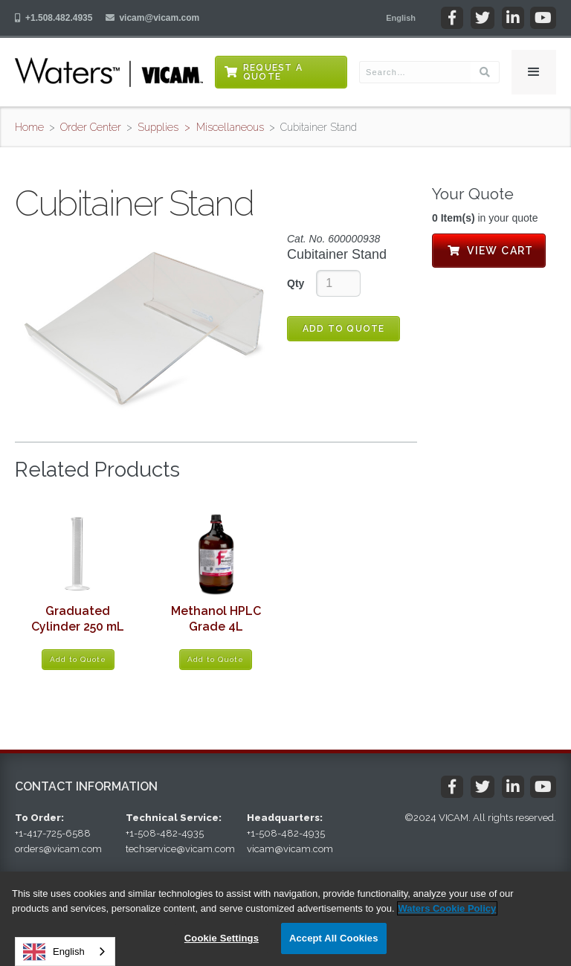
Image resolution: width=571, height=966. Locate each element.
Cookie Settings (221, 938)
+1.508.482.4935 (58, 18)
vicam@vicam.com (159, 18)
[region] (285, 919)
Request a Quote (273, 72)
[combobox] (65, 951)
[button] (401, 18)
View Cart (489, 251)
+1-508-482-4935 (165, 833)
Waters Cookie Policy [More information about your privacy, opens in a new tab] (448, 908)
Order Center (90, 127)
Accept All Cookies (333, 938)
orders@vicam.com (58, 848)
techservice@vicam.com (180, 848)
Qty (295, 283)
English (54, 952)
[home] (109, 72)
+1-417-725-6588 (53, 833)
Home (29, 127)
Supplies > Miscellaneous (201, 127)
